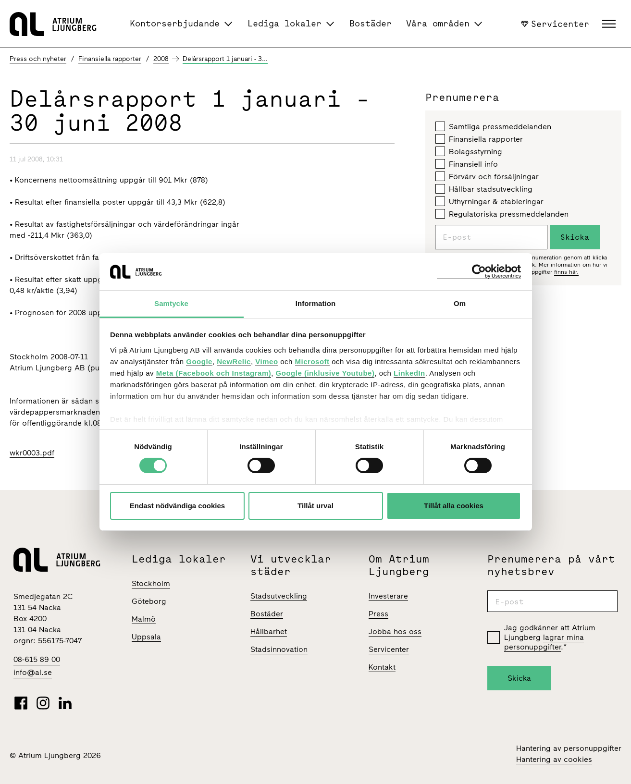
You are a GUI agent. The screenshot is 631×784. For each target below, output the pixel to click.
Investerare (388, 595)
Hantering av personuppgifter (568, 748)
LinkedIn (409, 373)
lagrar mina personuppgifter (544, 642)
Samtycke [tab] (171, 303)
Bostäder (370, 23)
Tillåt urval (315, 506)
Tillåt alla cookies (453, 506)
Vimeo (266, 361)
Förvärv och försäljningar (487, 176)
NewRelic (234, 361)
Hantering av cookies (554, 759)
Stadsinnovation (279, 649)
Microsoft (312, 361)
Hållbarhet (268, 631)
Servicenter (555, 23)
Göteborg (149, 601)
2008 (161, 59)
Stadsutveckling (278, 595)
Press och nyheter (38, 59)
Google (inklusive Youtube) (325, 373)
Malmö (144, 619)
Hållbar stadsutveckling (483, 189)
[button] (610, 24)
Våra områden (438, 23)
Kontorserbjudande (175, 23)
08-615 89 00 (36, 659)
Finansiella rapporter (109, 59)
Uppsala (146, 636)
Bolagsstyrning (468, 151)
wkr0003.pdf (32, 452)
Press (378, 613)
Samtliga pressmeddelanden (493, 126)
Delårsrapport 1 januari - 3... (225, 59)
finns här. (566, 272)
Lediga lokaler (284, 23)
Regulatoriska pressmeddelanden (502, 214)
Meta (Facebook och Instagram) (214, 373)
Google (199, 361)
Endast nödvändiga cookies (177, 506)
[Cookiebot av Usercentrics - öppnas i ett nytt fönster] (479, 271)
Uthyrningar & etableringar (489, 201)
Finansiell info (466, 164)
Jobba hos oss (395, 631)
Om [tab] (460, 303)
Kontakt (382, 667)
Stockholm (151, 583)
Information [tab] (316, 303)
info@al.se (32, 672)
